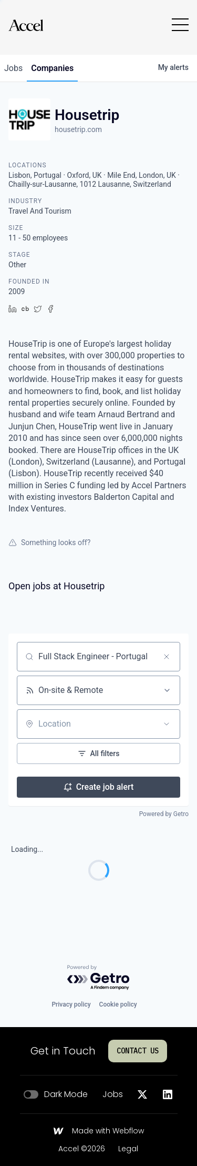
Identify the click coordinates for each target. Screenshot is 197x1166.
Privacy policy (70, 1004)
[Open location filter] (166, 724)
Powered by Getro (164, 814)
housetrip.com (78, 129)
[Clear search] (166, 656)
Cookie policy (118, 1004)
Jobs (112, 1094)
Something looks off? (49, 542)
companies (52, 68)
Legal (128, 1149)
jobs (13, 68)
